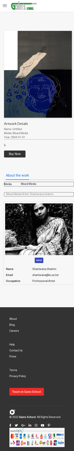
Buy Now (15, 154)
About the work (17, 175)
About (13, 318)
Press (12, 356)
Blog (12, 324)
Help (12, 344)
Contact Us (16, 350)
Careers (14, 330)
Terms (13, 370)
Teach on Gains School (26, 391)
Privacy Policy (17, 376)
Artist (39, 260)
